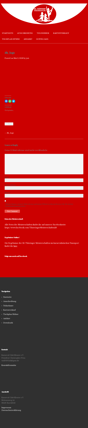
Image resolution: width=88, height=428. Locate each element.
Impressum (6, 408)
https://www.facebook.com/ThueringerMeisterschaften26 (31, 228)
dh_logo (9, 133)
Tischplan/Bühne (11, 39)
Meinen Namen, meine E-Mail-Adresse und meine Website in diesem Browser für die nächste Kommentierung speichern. (39, 205)
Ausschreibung (25, 33)
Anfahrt (28, 39)
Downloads (42, 39)
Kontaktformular (8, 365)
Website (7, 193)
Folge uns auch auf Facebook (16, 256)
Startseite (7, 33)
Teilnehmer (43, 33)
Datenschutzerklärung (11, 410)
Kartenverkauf (61, 33)
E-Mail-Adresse (10, 185)
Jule (27, 58)
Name (7, 177)
